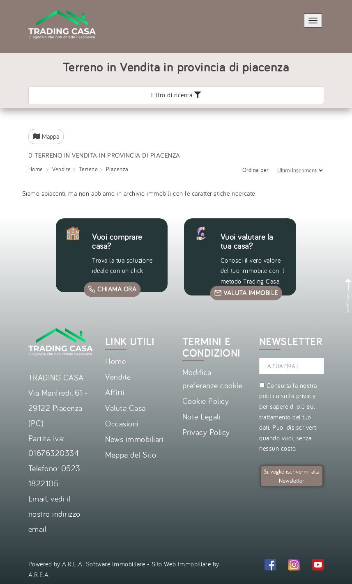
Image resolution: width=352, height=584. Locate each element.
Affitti (115, 392)
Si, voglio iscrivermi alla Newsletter (292, 475)
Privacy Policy (206, 432)
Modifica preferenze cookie (212, 378)
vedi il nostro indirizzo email (54, 513)
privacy (306, 396)
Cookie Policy (205, 401)
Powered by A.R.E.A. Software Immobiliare (86, 564)
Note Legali (201, 416)
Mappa (46, 136)
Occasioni (122, 423)
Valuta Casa (125, 408)
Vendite (118, 376)
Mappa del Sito (130, 454)
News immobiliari (134, 439)
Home (115, 361)
